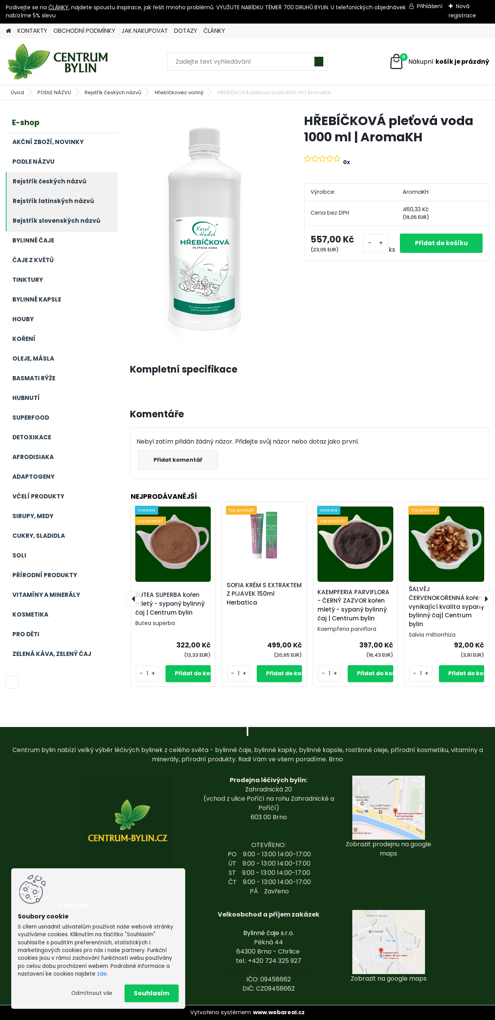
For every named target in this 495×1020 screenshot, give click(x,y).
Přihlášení (429, 6)
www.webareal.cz (279, 1012)
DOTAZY (185, 31)
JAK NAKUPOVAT (144, 31)
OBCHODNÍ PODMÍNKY (84, 31)
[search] (318, 64)
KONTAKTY (32, 31)
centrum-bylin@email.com (268, 970)
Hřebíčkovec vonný (179, 92)
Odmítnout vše (91, 993)
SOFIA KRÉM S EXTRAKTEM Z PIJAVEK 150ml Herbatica (264, 594)
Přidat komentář (178, 460)
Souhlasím (151, 993)
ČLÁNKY (58, 7)
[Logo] (59, 61)
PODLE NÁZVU (54, 92)
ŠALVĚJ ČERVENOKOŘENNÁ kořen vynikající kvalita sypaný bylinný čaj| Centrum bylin (446, 606)
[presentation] (134, 599)
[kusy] (373, 243)
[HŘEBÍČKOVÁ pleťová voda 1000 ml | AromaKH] (204, 228)
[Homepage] (8, 31)
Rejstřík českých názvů (113, 92)
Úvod (17, 92)
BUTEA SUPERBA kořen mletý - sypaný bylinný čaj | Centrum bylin (170, 604)
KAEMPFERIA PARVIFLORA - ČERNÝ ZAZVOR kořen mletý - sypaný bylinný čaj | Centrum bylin (353, 605)
